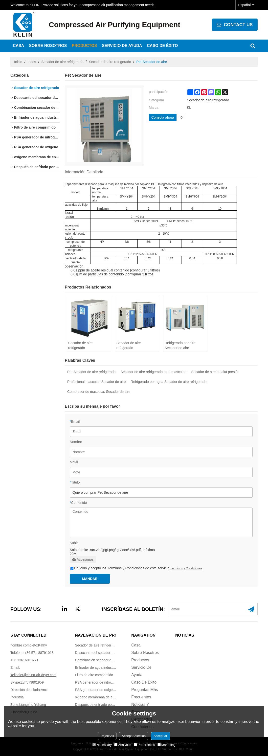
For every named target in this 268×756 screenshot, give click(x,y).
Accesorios (82, 559)
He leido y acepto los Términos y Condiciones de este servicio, (136, 568)
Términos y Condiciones (186, 568)
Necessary (102, 745)
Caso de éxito (162, 46)
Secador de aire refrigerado (62, 62)
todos (31, 62)
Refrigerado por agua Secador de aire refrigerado (169, 382)
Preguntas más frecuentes (144, 693)
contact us (238, 24)
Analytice (122, 745)
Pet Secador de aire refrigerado (91, 372)
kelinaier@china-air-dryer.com (33, 675)
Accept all (160, 736)
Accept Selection (134, 736)
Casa (18, 46)
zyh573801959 (32, 682)
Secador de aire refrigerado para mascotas (153, 372)
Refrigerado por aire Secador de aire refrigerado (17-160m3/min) (180, 345)
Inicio (18, 62)
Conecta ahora (162, 117)
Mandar (89, 579)
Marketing (166, 745)
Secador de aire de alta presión (215, 372)
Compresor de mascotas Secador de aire (98, 392)
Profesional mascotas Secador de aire (96, 382)
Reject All (107, 736)
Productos (84, 46)
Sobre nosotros (48, 46)
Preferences (144, 745)
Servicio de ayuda (122, 46)
